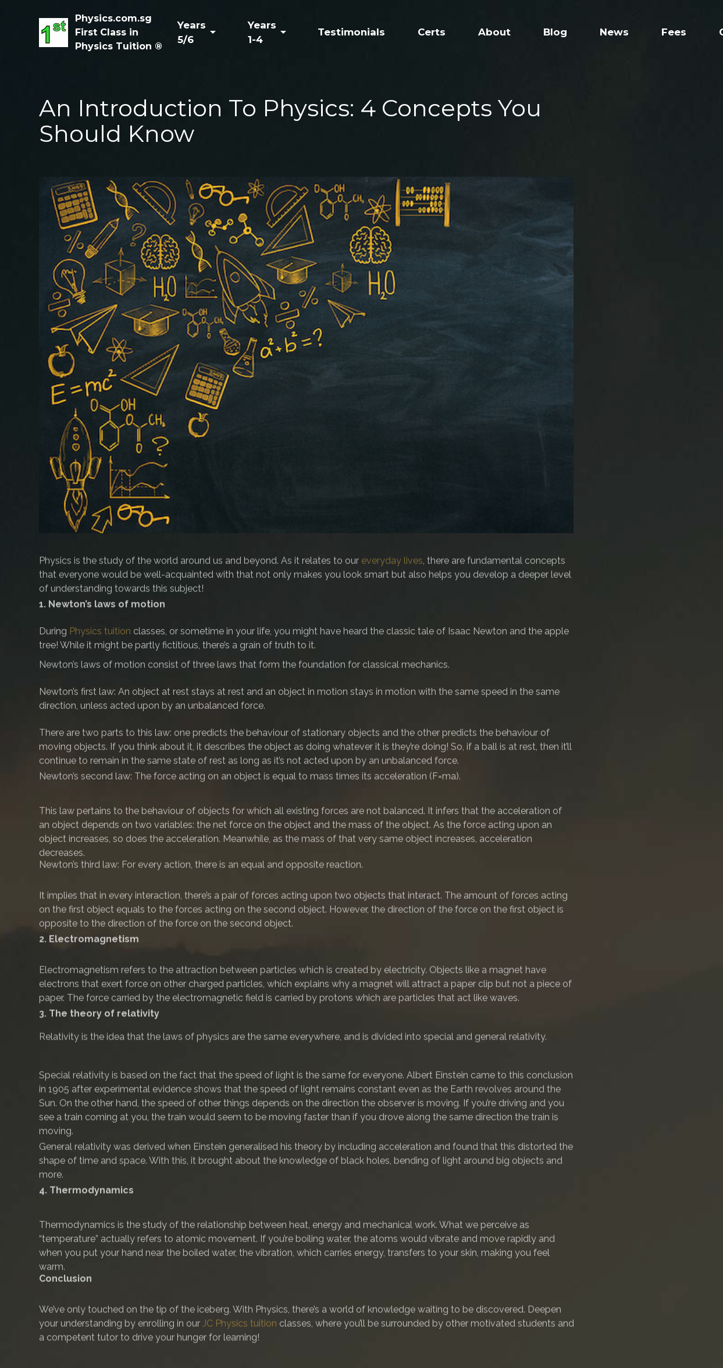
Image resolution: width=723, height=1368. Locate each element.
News (614, 32)
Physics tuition (100, 640)
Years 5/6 (191, 32)
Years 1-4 (262, 32)
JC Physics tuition (239, 1336)
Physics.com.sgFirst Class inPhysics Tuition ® (118, 32)
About (494, 32)
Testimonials (351, 32)
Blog (555, 32)
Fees (673, 32)
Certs (432, 32)
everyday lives (392, 574)
